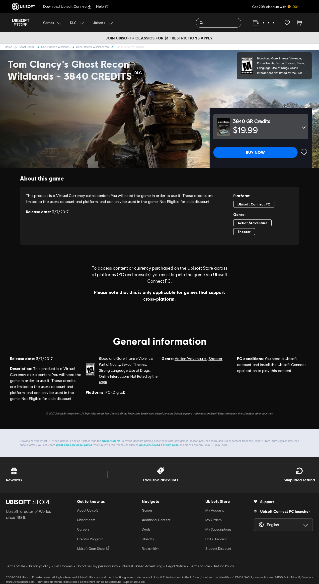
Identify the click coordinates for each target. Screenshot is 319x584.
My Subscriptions (218, 529)
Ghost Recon (30, 46)
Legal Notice (176, 566)
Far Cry (166, 444)
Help (102, 6)
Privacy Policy (39, 566)
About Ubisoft (87, 510)
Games (147, 510)
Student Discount (218, 549)
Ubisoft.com (86, 520)
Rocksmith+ (150, 549)
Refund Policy (224, 566)
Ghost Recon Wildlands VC (95, 46)
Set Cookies (63, 566)
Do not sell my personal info (97, 566)
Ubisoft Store (110, 440)
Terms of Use (15, 566)
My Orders (213, 520)
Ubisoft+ (148, 539)
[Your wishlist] (287, 23)
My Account (214, 510)
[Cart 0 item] (299, 23)
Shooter (216, 358)
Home (12, 46)
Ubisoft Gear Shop (93, 548)
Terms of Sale (200, 566)
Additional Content (156, 520)
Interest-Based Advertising (142, 566)
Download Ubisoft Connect (67, 6)
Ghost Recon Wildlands (58, 46)
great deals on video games (74, 444)
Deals (146, 529)
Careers (83, 529)
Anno (175, 444)
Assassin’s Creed (149, 444)
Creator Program (90, 539)
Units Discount (216, 539)
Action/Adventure (191, 358)
